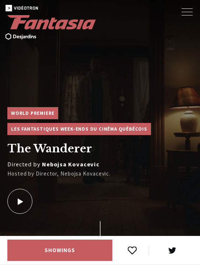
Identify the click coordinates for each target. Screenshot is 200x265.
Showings (60, 250)
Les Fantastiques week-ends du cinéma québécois (79, 129)
